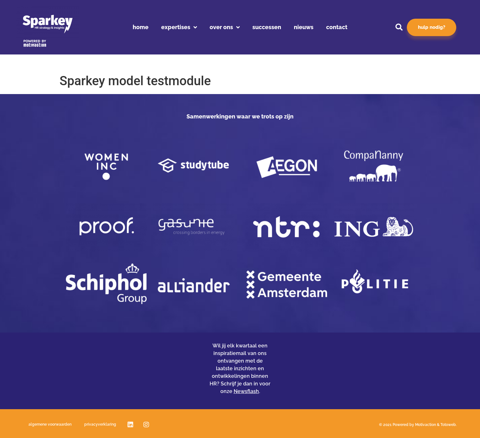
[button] (399, 27)
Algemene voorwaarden (50, 424)
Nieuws (303, 27)
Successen (266, 27)
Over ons (225, 27)
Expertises (179, 27)
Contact (336, 27)
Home (140, 27)
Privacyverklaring (100, 424)
